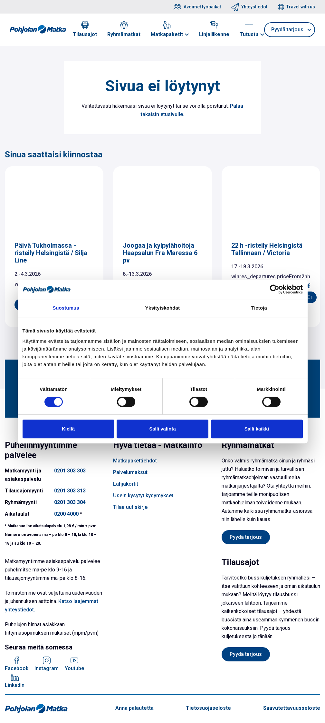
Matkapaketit (167, 34)
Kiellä (68, 428)
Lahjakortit (125, 484)
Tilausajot (85, 34)
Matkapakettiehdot (135, 461)
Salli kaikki (256, 428)
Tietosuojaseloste (208, 708)
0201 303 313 (70, 491)
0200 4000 (66, 514)
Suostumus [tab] (66, 308)
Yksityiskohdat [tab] (162, 308)
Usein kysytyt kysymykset (143, 495)
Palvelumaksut (130, 472)
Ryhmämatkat (123, 34)
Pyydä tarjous (287, 29)
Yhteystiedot (254, 6)
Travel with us (300, 6)
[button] (187, 34)
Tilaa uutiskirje (130, 507)
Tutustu (249, 34)
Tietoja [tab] (259, 308)
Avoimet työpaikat (202, 6)
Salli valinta (162, 428)
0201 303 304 (70, 502)
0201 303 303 (70, 471)
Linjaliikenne (214, 34)
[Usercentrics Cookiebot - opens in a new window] (274, 289)
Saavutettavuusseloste (291, 708)
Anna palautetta (134, 708)
